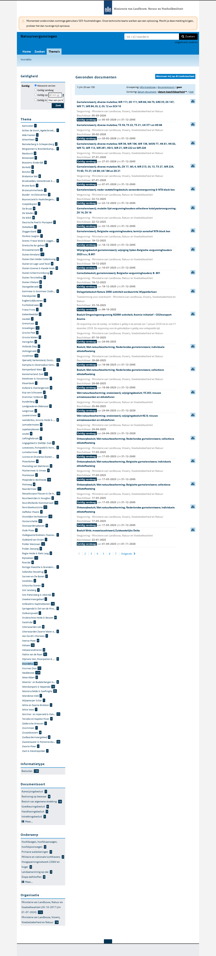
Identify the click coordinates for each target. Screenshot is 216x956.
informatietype (148, 87)
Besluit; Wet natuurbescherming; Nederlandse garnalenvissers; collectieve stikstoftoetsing (127, 379)
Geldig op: (42, 95)
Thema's (54, 51)
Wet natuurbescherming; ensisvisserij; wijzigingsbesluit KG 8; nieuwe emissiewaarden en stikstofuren (127, 425)
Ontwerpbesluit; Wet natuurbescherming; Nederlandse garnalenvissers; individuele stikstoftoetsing (127, 516)
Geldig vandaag (45, 90)
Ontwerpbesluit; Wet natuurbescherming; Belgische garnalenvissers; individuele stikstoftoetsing (127, 470)
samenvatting (193, 101)
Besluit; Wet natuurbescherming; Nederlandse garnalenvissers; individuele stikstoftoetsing (127, 356)
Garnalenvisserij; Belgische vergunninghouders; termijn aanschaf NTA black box (127, 238)
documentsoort (166, 87)
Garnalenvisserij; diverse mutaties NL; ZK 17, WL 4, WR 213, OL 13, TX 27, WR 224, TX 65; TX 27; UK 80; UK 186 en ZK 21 (127, 175)
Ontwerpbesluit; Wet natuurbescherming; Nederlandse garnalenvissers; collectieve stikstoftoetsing (127, 448)
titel (191, 91)
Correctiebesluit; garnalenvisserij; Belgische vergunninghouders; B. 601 (127, 280)
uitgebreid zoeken (186, 42)
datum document (147, 91)
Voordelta (26, 59)
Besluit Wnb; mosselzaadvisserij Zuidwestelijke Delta (127, 537)
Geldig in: (42, 100)
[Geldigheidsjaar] (56, 100)
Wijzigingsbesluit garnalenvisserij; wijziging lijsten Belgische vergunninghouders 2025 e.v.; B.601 (127, 259)
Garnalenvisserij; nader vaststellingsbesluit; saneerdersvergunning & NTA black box (127, 196)
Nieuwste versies (46, 85)
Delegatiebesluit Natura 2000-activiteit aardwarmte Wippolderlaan (127, 301)
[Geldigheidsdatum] (55, 95)
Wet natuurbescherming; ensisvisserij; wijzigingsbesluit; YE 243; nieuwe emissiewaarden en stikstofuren (127, 402)
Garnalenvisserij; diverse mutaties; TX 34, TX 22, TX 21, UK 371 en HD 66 (127, 132)
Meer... (29, 821)
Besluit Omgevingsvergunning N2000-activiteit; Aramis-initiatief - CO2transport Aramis (127, 328)
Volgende (126, 553)
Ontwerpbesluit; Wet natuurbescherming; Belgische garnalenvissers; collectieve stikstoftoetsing (127, 493)
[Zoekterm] (151, 36)
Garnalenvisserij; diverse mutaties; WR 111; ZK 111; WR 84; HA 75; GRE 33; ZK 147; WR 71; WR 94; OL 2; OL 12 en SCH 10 (127, 111)
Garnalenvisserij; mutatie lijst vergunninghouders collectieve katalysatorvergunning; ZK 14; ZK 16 (127, 217)
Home (26, 51)
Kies (63, 95)
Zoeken (190, 36)
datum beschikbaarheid (171, 91)
